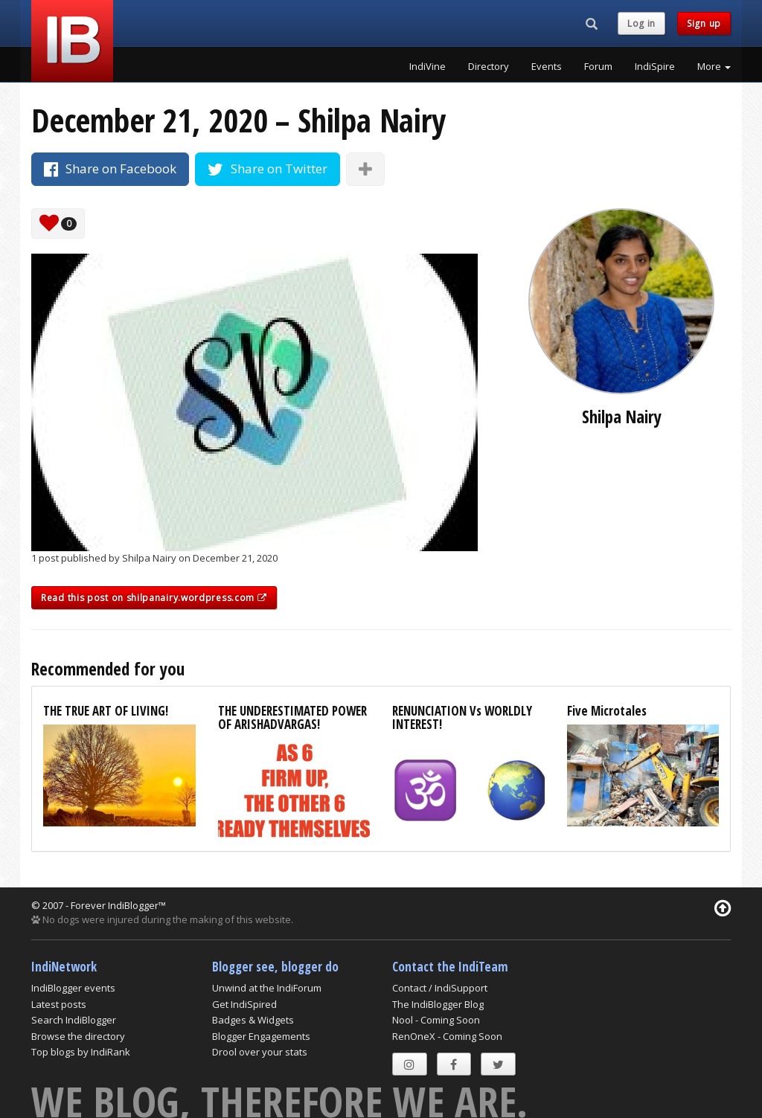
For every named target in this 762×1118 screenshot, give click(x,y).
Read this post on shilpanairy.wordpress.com (154, 597)
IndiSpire (655, 66)
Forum (598, 66)
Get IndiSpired (244, 1004)
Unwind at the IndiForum (266, 988)
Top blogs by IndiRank (80, 1051)
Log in (641, 23)
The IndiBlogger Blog (438, 1004)
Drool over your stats (259, 1051)
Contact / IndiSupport (439, 988)
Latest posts (58, 1004)
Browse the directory (78, 1036)
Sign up (704, 23)
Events (546, 66)
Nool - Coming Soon (436, 1020)
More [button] (714, 66)
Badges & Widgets (253, 1020)
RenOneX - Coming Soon (447, 1036)
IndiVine (427, 66)
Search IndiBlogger (73, 1020)
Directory (488, 66)
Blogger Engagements (261, 1036)
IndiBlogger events (73, 988)
